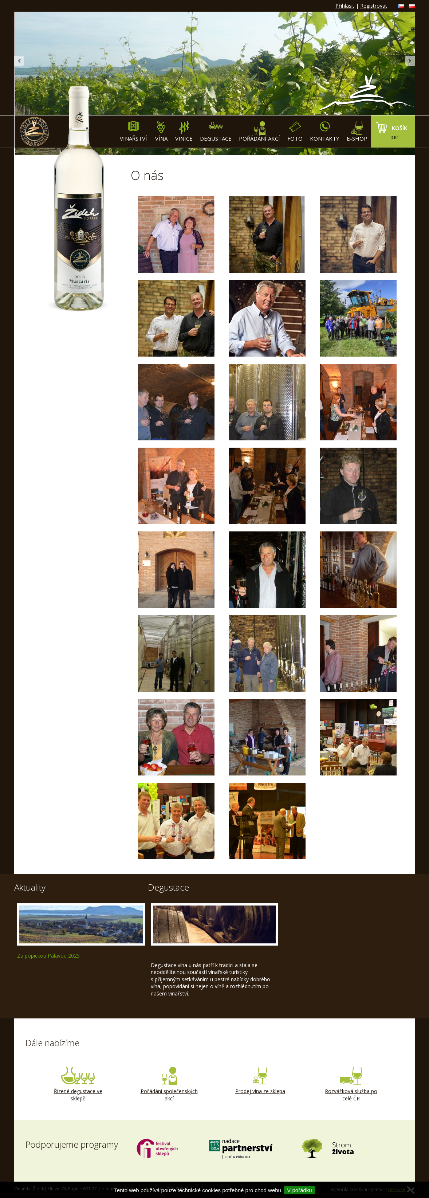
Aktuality (30, 887)
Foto (295, 131)
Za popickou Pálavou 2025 (48, 955)
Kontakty (324, 131)
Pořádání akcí (259, 131)
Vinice (184, 131)
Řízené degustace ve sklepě (78, 1084)
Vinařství (133, 131)
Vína (161, 131)
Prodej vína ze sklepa (260, 1081)
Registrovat (373, 5)
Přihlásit (344, 5)
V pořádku (299, 1190)
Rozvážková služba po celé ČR (351, 1084)
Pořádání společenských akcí (169, 1084)
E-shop (357, 131)
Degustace (216, 131)
